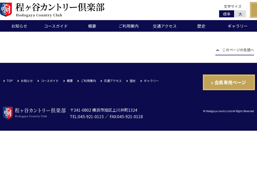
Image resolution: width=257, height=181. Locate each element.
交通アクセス (165, 26)
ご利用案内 (128, 26)
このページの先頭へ (238, 50)
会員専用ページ (230, 82)
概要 (92, 26)
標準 (226, 14)
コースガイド (56, 26)
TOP (10, 80)
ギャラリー (238, 26)
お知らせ (19, 26)
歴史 (201, 26)
